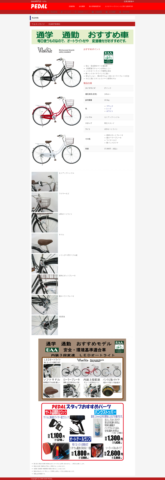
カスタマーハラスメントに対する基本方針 (119, 6)
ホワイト (109, 111)
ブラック (109, 106)
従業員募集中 (129, 1)
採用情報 (124, 12)
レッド (108, 109)
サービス (65, 12)
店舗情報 (72, 6)
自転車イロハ (81, 12)
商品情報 (52, 12)
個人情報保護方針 (95, 6)
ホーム (39, 12)
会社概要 (82, 6)
